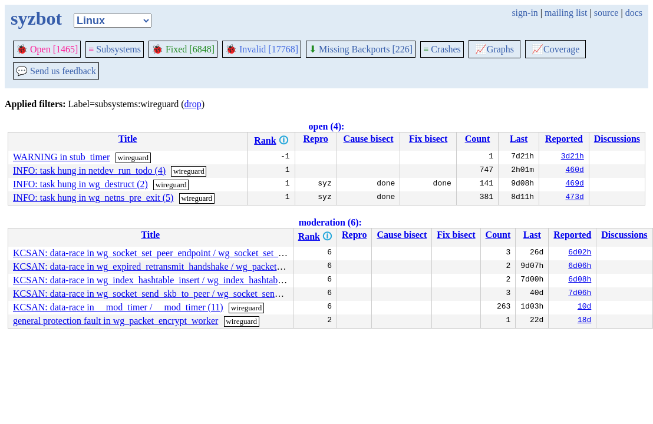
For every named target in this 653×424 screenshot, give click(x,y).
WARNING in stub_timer (61, 157)
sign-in (524, 13)
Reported (564, 139)
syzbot (36, 18)
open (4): (327, 126)
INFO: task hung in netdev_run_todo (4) (89, 170)
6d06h (579, 266)
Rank (265, 140)
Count (477, 139)
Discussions (617, 139)
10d (584, 307)
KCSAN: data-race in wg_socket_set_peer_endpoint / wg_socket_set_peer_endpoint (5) (179, 253)
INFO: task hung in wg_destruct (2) (80, 184)
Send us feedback (56, 71)
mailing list (566, 13)
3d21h (572, 157)
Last (518, 139)
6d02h (579, 253)
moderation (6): (330, 222)
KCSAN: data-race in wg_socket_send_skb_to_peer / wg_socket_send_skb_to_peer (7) (178, 294)
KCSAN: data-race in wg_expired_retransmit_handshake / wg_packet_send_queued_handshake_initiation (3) (220, 266)
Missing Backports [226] (361, 49)
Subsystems (114, 49)
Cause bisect (369, 139)
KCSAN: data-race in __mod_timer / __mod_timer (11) (118, 307)
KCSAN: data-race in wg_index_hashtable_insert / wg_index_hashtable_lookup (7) (171, 280)
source (606, 13)
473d (575, 198)
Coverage (555, 49)
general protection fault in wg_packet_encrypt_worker (115, 321)
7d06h (579, 294)
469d (575, 184)
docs (633, 13)
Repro (315, 139)
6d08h (579, 280)
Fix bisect (428, 139)
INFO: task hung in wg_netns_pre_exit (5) (93, 198)
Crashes (442, 49)
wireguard (133, 157)
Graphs (494, 49)
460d (575, 170)
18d (584, 321)
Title (127, 139)
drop (193, 104)
